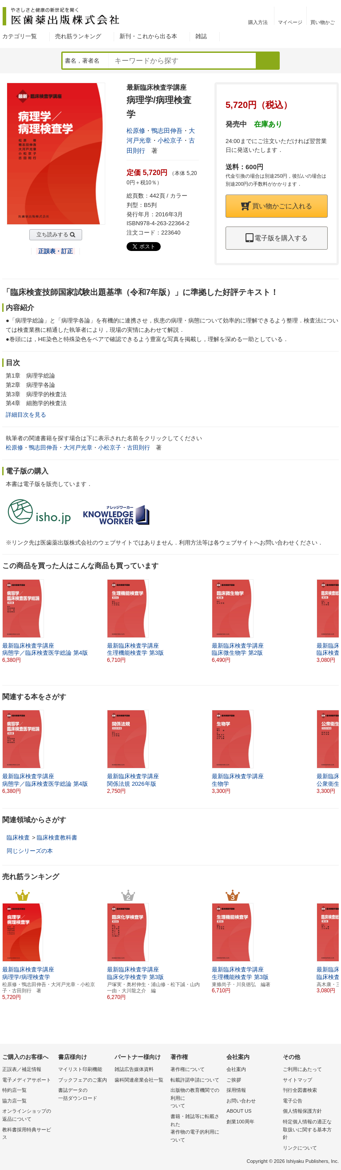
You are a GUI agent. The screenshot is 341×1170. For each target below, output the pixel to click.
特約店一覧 (14, 1090)
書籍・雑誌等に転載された (196, 1129)
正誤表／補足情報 (21, 1069)
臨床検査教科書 (57, 837)
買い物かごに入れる (276, 206)
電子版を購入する (277, 238)
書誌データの (84, 1094)
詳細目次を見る (26, 414)
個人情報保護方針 (302, 1111)
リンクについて (300, 1147)
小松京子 (170, 140)
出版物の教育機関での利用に (196, 1098)
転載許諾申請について (194, 1079)
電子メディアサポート (26, 1079)
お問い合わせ (241, 1100)
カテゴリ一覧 (19, 36)
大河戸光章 (77, 447)
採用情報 (236, 1090)
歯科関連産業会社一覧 (139, 1079)
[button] (332, 621)
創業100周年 (240, 1121)
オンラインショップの (28, 1115)
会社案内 (236, 1069)
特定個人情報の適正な (308, 1130)
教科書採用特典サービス (26, 1133)
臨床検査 (18, 837)
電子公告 (292, 1100)
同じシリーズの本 (30, 851)
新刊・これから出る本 (148, 36)
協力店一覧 (14, 1100)
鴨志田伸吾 (166, 130)
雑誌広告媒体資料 (134, 1069)
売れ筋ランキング (78, 36)
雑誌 (201, 36)
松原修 (136, 130)
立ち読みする (52, 234)
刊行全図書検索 (300, 1090)
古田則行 (138, 447)
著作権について (187, 1069)
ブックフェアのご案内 (82, 1079)
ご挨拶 (233, 1079)
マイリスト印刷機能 (80, 1069)
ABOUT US (238, 1111)
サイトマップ (297, 1079)
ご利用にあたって (302, 1069)
